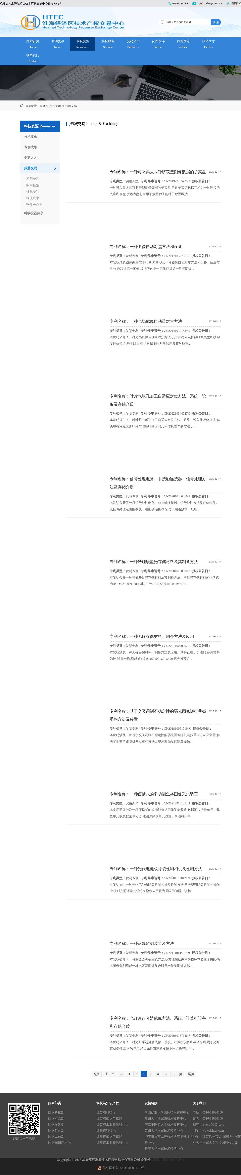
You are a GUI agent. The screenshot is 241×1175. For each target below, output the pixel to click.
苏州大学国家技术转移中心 (164, 1130)
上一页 (110, 1074)
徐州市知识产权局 (109, 1136)
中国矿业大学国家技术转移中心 (167, 1112)
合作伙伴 (158, 44)
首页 (42, 106)
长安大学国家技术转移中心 (164, 1148)
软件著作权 (34, 204)
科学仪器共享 (33, 213)
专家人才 (30, 157)
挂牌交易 (71, 106)
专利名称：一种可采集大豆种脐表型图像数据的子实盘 (158, 172)
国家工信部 (56, 1136)
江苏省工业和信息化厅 (112, 1124)
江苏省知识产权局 (109, 1118)
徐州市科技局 (106, 1130)
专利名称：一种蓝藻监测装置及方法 (142, 943)
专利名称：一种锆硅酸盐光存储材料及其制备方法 (154, 561)
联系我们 (32, 58)
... (121, 1074)
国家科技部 (56, 1112)
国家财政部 (56, 1118)
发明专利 (32, 178)
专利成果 (30, 147)
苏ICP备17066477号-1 (169, 1159)
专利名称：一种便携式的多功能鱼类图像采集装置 (154, 794)
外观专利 (32, 191)
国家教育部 (56, 1130)
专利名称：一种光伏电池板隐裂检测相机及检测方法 (156, 869)
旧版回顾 (236, 3)
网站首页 (32, 44)
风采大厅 (208, 44)
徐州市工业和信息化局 (112, 1142)
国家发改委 (56, 1124)
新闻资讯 (57, 44)
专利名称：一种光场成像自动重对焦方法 (146, 321)
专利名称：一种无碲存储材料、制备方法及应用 (152, 636)
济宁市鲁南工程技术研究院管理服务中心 (169, 1139)
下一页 (177, 1074)
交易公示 (133, 44)
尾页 (191, 1074)
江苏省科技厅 (106, 1112)
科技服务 (107, 44)
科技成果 (32, 198)
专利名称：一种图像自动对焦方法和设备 (146, 246)
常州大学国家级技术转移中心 (165, 1118)
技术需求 (30, 136)
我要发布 (183, 44)
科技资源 (82, 44)
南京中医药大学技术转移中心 (165, 1124)
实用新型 (32, 185)
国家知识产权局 (59, 1142)
